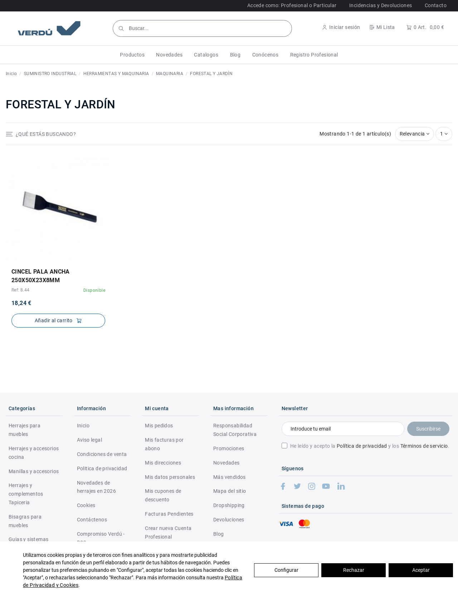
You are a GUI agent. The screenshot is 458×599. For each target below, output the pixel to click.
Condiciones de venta (102, 454)
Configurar (286, 570)
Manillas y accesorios (34, 471)
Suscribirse (428, 429)
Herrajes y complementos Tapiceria (26, 493)
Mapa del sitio (229, 491)
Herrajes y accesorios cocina (34, 453)
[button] (132, 55)
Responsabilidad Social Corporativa (235, 430)
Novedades (226, 463)
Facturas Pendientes (169, 514)
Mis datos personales (170, 477)
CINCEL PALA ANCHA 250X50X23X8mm (40, 276)
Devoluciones (228, 519)
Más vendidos (229, 477)
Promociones (228, 448)
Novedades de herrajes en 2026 (96, 487)
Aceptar (421, 570)
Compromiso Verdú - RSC (101, 538)
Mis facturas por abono (164, 444)
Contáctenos (92, 519)
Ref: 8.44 (20, 290)
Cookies (86, 505)
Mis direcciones (163, 463)
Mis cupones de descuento (163, 495)
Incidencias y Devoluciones (380, 5)
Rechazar (353, 570)
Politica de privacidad (102, 468)
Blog (218, 534)
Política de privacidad (362, 446)
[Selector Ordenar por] (414, 134)
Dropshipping (229, 505)
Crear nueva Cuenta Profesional (168, 532)
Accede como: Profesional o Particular (292, 5)
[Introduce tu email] (343, 429)
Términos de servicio (424, 446)
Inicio (83, 425)
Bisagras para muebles (25, 521)
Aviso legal (89, 440)
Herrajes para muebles (24, 430)
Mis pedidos (159, 425)
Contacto (436, 5)
